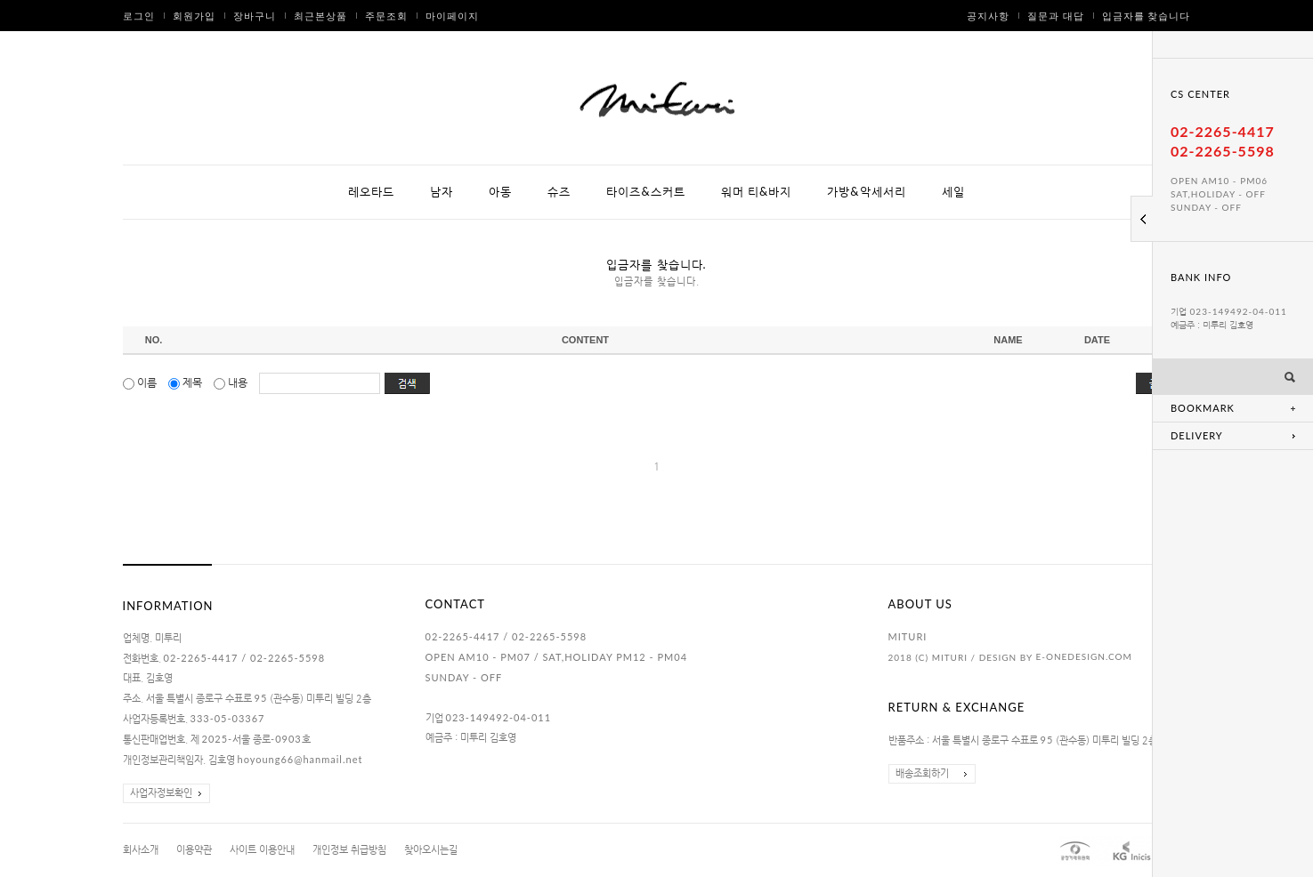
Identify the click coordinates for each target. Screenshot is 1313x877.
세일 (953, 191)
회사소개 (140, 850)
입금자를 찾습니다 (1146, 15)
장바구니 (254, 15)
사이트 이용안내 (262, 850)
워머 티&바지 (756, 191)
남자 (441, 191)
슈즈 (559, 191)
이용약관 (194, 850)
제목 (186, 382)
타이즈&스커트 (645, 191)
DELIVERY (1197, 435)
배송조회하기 (922, 773)
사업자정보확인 (161, 793)
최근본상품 (320, 15)
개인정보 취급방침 (349, 850)
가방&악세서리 (866, 191)
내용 (232, 382)
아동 (500, 191)
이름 (141, 382)
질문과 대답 (1055, 15)
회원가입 (194, 15)
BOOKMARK (1203, 408)
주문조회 (386, 15)
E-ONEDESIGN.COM (1083, 656)
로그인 (139, 15)
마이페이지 (452, 15)
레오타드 (371, 191)
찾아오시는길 (431, 850)
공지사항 (988, 15)
